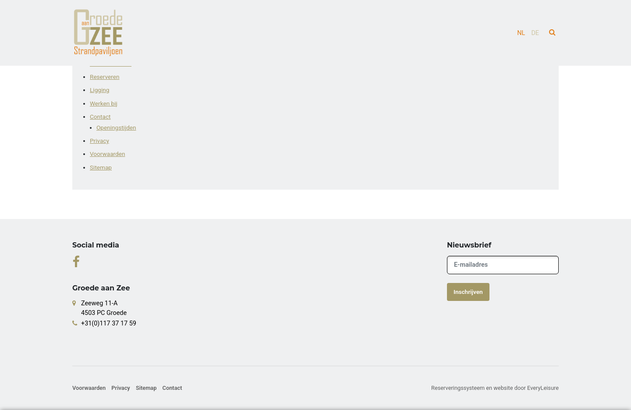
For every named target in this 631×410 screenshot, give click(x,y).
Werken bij (103, 103)
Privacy (99, 140)
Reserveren (104, 76)
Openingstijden (116, 127)
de (535, 33)
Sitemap (101, 167)
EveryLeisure (543, 388)
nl (521, 33)
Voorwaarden (107, 153)
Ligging (99, 89)
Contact (100, 116)
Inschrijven (468, 291)
